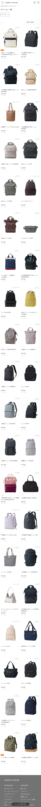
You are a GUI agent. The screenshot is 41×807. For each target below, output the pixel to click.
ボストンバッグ (8, 802)
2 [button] (20, 771)
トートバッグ (8, 796)
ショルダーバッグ (9, 794)
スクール (3, 14)
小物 (5, 805)
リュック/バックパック (11, 791)
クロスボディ (8, 799)
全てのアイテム (7, 6)
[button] (22, 771)
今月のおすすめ (25, 794)
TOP (2, 6)
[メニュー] (3, 2)
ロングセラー (24, 802)
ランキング (23, 791)
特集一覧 (23, 788)
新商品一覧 (23, 796)
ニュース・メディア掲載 (27, 799)
